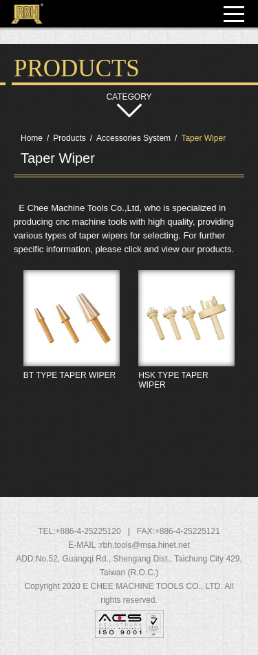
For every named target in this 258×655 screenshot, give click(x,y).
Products (69, 138)
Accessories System (133, 138)
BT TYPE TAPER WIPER (71, 359)
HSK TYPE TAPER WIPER (187, 359)
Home (32, 138)
